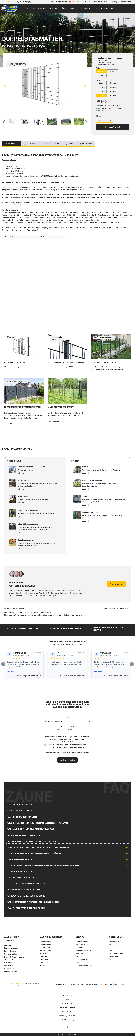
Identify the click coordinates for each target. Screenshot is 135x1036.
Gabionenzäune (45, 942)
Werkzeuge (44, 959)
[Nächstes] (85, 85)
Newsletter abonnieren (67, 760)
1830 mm (101, 96)
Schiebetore (8, 966)
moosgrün (112, 71)
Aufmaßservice (81, 959)
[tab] (11, 144)
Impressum (67, 995)
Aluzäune (7, 945)
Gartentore (8, 963)
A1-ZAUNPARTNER (83, 945)
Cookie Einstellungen (67, 1020)
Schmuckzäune (10, 951)
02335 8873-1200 (107, 2)
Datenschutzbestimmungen (68, 745)
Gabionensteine (45, 951)
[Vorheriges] (4, 85)
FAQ (77, 956)
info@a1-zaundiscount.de (122, 2)
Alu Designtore (9, 960)
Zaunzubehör (45, 956)
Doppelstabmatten (11, 948)
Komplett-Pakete (10, 972)
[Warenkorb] (131, 8)
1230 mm (112, 87)
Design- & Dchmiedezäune (14, 957)
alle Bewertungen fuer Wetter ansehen (116, 676)
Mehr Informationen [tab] (52, 144)
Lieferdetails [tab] (31, 144)
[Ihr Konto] (123, 8)
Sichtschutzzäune (11, 954)
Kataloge (79, 948)
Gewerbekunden (82, 942)
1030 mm (101, 87)
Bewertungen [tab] (87, 144)
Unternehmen (114, 942)
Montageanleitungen (83, 951)
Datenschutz (67, 1003)
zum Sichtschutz (10, 424)
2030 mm (112, 96)
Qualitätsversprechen (84, 965)
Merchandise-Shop (116, 953)
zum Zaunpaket (53, 421)
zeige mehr (22, 473)
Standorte (113, 945)
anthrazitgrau (101, 71)
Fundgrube (44, 962)
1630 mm (112, 91)
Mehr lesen (10, 671)
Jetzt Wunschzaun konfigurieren (117, 608)
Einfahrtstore (9, 969)
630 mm (101, 83)
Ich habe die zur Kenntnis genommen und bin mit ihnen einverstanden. (69, 746)
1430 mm (101, 91)
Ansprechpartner (116, 584)
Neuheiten (43, 965)
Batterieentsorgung (67, 1007)
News (78, 962)
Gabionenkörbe (45, 945)
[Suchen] (127, 8)
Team (111, 948)
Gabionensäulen (46, 948)
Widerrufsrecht (67, 1011)
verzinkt (101, 75)
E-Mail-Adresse (67, 727)
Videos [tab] (71, 144)
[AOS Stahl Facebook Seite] (67, 1027)
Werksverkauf (81, 953)
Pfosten (43, 953)
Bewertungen (114, 956)
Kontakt (112, 959)
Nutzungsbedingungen (77, 739)
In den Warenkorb (112, 127)
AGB (67, 999)
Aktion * (68, 718)
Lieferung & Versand (67, 1016)
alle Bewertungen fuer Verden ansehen (28, 676)
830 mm (113, 83)
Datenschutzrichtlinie (57, 739)
